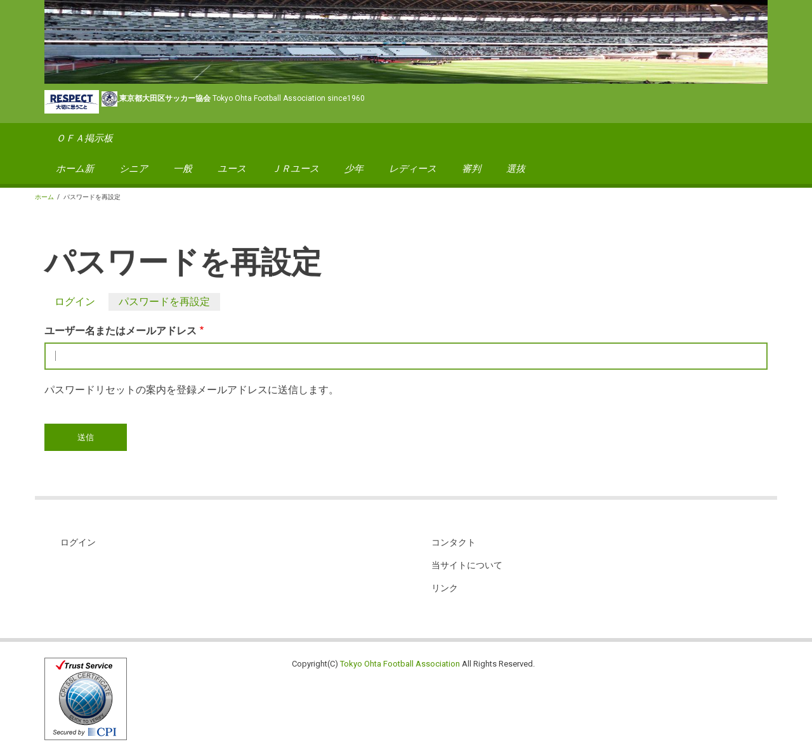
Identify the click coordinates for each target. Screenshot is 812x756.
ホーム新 (75, 168)
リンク (444, 588)
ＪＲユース (295, 168)
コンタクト (453, 542)
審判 (471, 168)
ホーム (44, 196)
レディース (412, 168)
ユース (232, 168)
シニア (133, 168)
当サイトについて (466, 565)
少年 (353, 168)
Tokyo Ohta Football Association (400, 663)
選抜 (515, 168)
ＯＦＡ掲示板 (84, 138)
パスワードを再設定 (169, 302)
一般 (182, 168)
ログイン (75, 302)
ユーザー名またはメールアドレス (120, 331)
